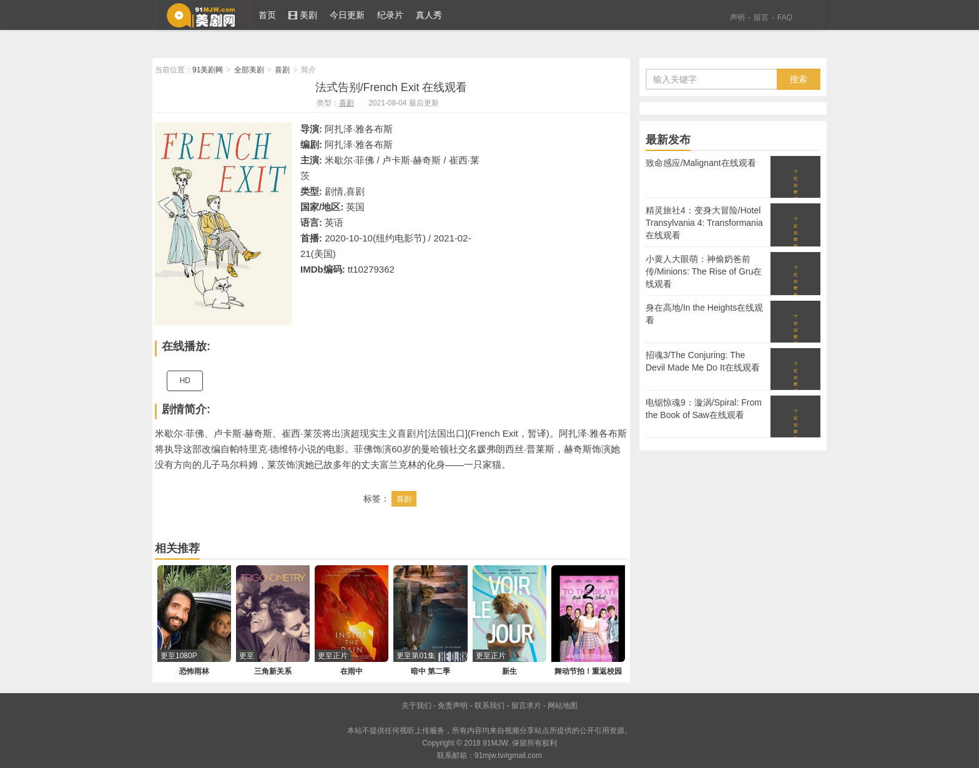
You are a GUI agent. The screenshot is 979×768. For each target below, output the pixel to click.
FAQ (784, 17)
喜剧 (282, 70)
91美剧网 (202, 15)
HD (185, 380)
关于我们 (416, 705)
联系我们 (489, 705)
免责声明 (453, 705)
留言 (761, 17)
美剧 (302, 15)
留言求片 (526, 705)
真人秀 (429, 15)
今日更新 (347, 15)
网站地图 (563, 705)
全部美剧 (249, 70)
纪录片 (390, 15)
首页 (267, 15)
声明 (737, 17)
